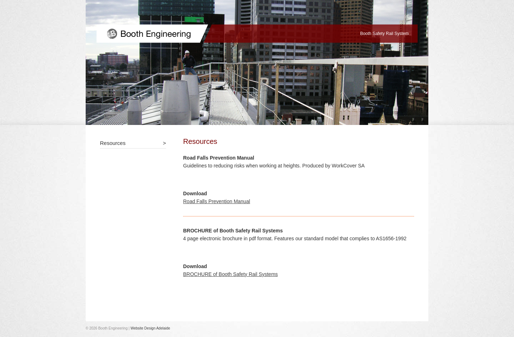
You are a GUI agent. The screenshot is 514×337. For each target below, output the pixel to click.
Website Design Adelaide (150, 328)
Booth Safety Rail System (384, 33)
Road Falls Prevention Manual (216, 201)
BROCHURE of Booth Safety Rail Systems (230, 274)
